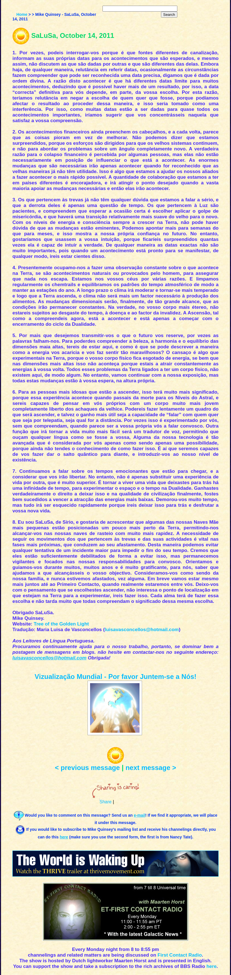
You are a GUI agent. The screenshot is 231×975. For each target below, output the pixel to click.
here (211, 966)
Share (105, 801)
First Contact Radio (180, 955)
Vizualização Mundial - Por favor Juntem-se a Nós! (115, 676)
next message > (150, 767)
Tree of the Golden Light (61, 624)
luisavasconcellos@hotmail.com (142, 629)
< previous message (87, 767)
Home (21, 14)
